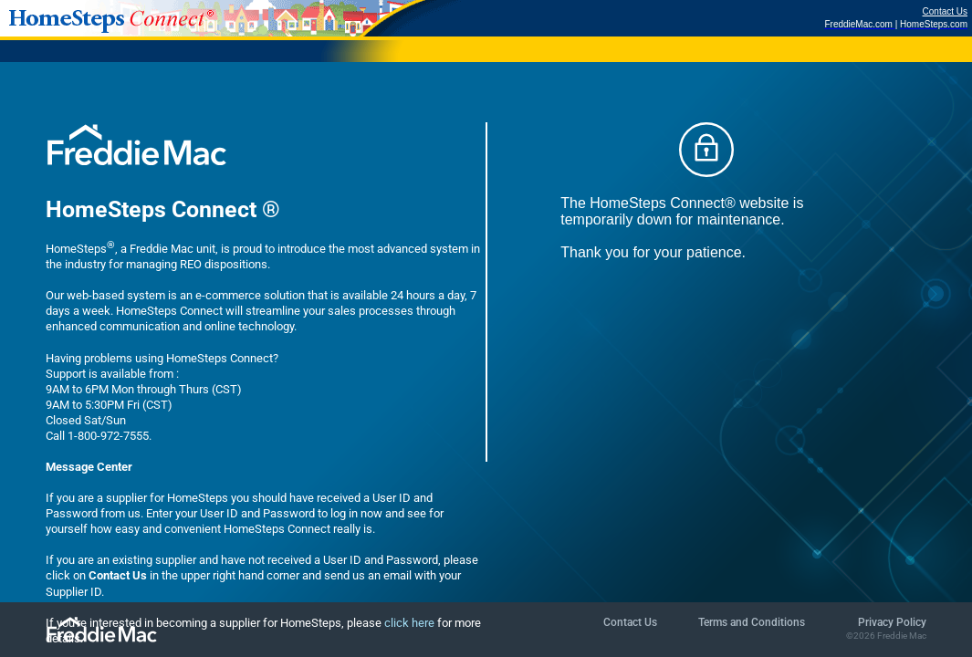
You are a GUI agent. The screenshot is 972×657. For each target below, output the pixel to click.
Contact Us (945, 11)
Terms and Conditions (751, 622)
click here (409, 623)
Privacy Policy (892, 622)
